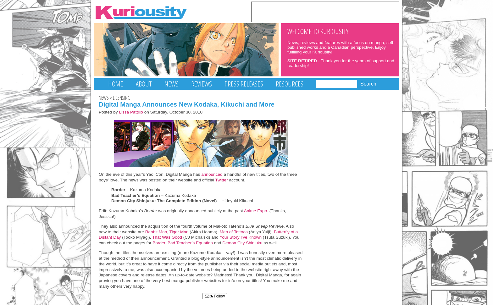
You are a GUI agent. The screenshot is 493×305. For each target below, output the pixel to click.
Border (158, 243)
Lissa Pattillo (131, 112)
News (171, 84)
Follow (215, 296)
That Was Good (167, 237)
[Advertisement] (325, 11)
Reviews (201, 84)
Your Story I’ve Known (240, 237)
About (144, 84)
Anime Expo (255, 210)
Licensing (121, 97)
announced (211, 174)
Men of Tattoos (234, 232)
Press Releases (243, 84)
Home (115, 84)
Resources (289, 84)
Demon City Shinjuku (242, 243)
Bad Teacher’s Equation (190, 243)
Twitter (221, 180)
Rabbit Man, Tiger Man (167, 232)
